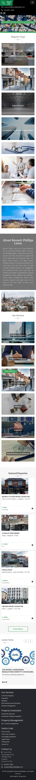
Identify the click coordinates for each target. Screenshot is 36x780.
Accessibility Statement (8, 737)
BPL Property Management (10, 723)
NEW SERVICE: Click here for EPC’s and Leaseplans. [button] (18, 22)
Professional (5, 742)
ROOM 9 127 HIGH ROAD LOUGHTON (16, 497)
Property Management (8, 706)
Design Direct (22, 776)
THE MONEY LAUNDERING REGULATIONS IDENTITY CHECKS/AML (18, 671)
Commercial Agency (7, 696)
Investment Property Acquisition (11, 716)
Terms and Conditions (8, 734)
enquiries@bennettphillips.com (13, 7)
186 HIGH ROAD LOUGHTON (12, 606)
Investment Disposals (8, 714)
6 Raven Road (7, 570)
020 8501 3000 (7, 10)
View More (18, 629)
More (4, 682)
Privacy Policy (5, 732)
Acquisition (4, 698)
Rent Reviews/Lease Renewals (10, 703)
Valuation (4, 701)
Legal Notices (5, 739)
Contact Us (4, 744)
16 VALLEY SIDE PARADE (10, 533)
